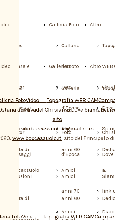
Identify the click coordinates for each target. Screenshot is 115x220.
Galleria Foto (64, 24)
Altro (95, 24)
